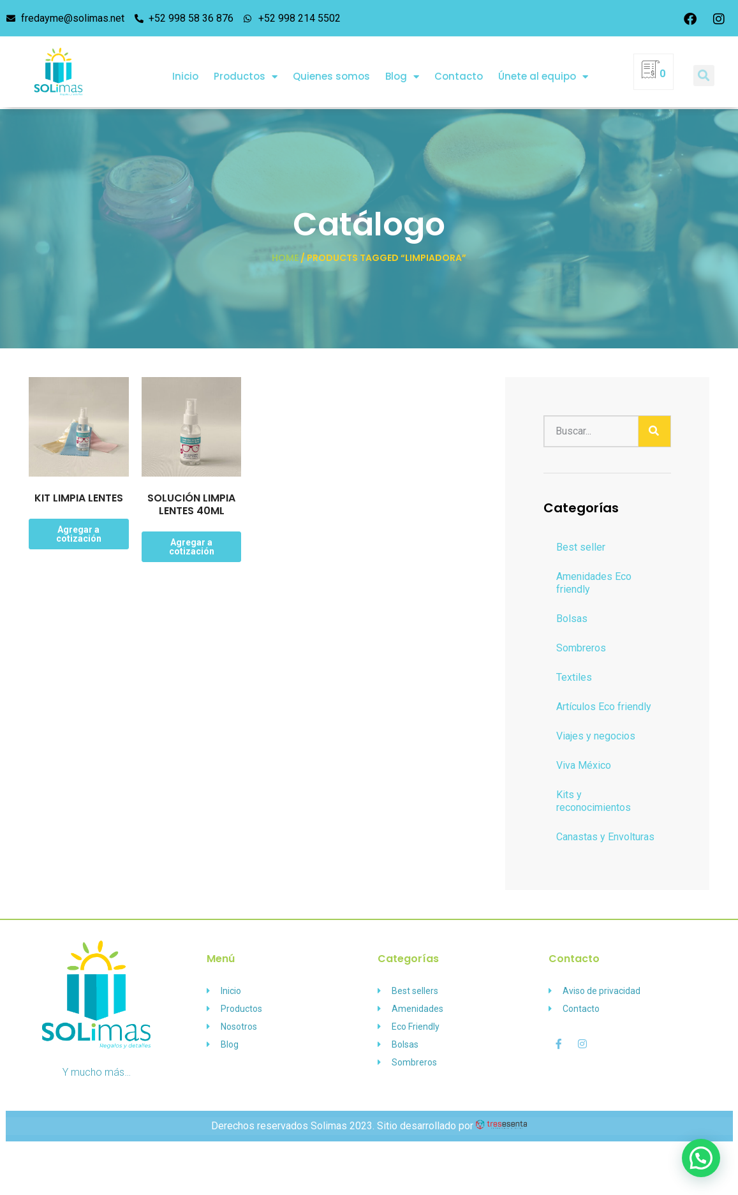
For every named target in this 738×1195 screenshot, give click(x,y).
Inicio (185, 68)
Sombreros (581, 648)
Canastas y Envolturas (605, 837)
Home (285, 257)
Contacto (458, 68)
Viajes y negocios (595, 736)
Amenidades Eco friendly (593, 582)
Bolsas (571, 618)
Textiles (574, 677)
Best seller (580, 547)
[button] (703, 67)
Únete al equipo (543, 69)
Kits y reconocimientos (593, 801)
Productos (245, 69)
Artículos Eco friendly (603, 707)
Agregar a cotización (78, 534)
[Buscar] (654, 431)
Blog (402, 69)
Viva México (583, 765)
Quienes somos (331, 68)
